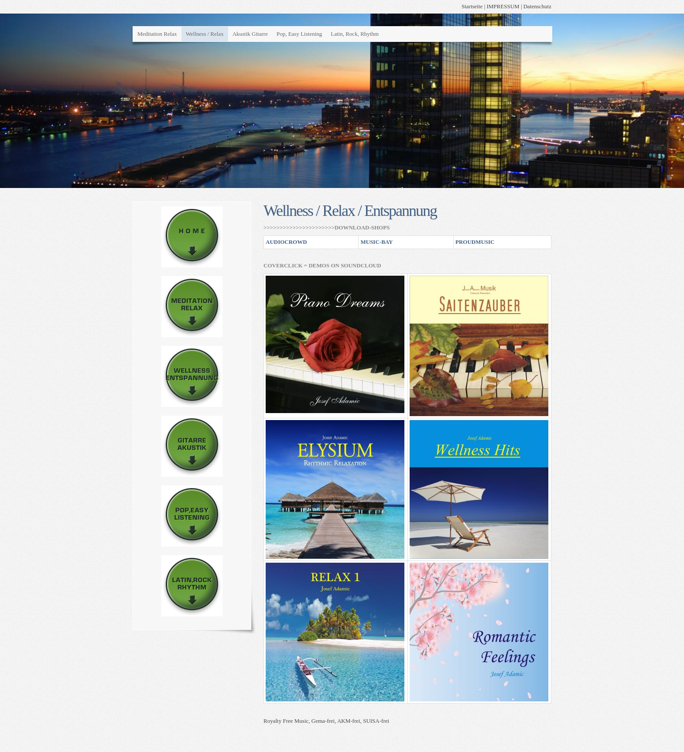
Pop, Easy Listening (299, 34)
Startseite (472, 6)
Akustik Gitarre (250, 34)
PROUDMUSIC (475, 242)
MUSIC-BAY (376, 242)
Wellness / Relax (205, 34)
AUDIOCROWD (286, 242)
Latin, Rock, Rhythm (355, 34)
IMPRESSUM (502, 6)
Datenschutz (537, 6)
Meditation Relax (157, 34)
